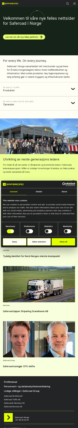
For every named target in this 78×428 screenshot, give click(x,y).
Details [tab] (39, 191)
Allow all (63, 242)
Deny (14, 242)
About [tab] (64, 191)
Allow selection (39, 242)
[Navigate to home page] (10, 3)
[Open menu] (74, 3)
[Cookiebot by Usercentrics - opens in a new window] (64, 184)
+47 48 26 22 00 (22, 420)
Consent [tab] (14, 191)
